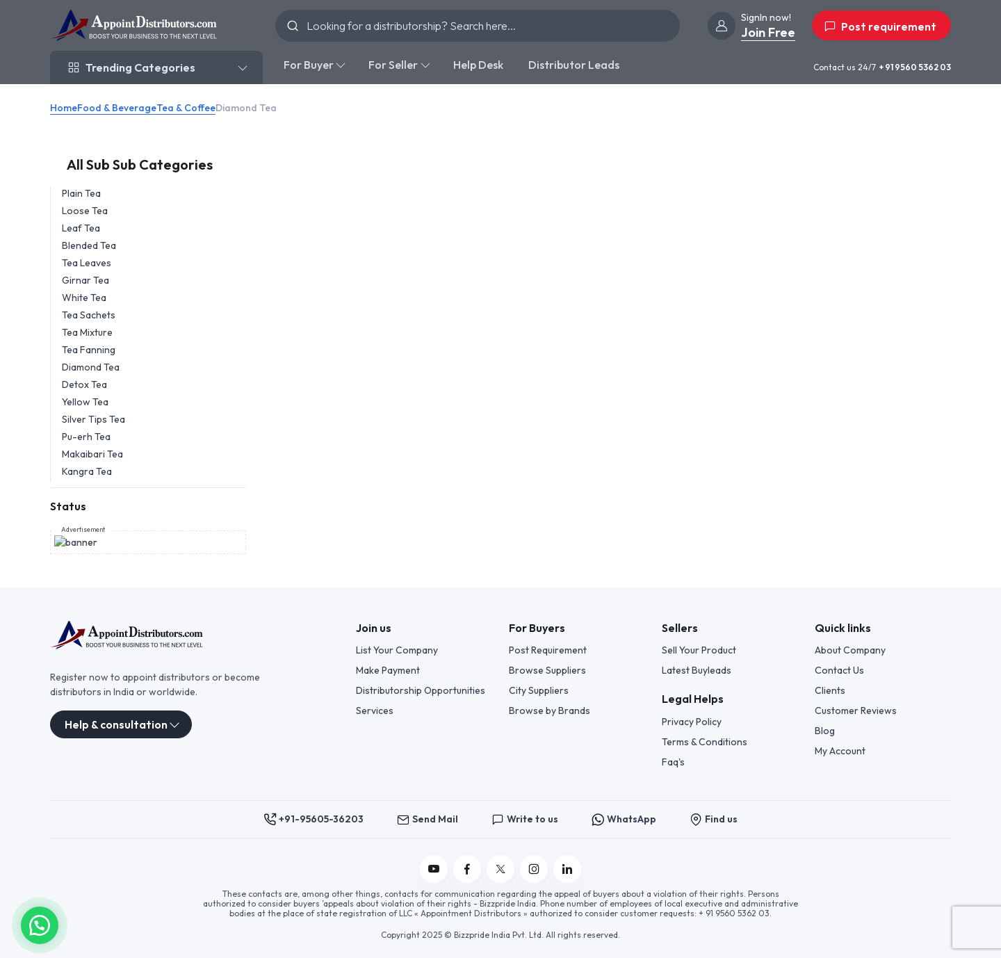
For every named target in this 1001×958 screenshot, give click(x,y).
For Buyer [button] (309, 65)
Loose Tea (85, 210)
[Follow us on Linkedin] (567, 868)
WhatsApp (624, 818)
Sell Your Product (699, 649)
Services (374, 710)
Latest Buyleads (696, 669)
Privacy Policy (692, 721)
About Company (850, 649)
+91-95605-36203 (313, 818)
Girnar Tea (85, 280)
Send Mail (427, 818)
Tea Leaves (86, 263)
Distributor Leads (573, 65)
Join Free (768, 32)
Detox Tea (84, 384)
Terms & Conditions (704, 741)
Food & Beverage (116, 108)
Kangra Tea (87, 471)
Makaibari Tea (92, 454)
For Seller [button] (393, 65)
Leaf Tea (81, 228)
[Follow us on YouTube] (434, 868)
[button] (39, 924)
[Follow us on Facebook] (467, 868)
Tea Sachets (88, 315)
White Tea (84, 297)
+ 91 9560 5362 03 (915, 67)
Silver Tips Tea (93, 419)
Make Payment (388, 669)
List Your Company (397, 649)
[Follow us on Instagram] (534, 868)
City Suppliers (539, 689)
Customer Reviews (856, 710)
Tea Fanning (88, 349)
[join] (721, 26)
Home (63, 108)
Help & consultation (116, 724)
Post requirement (880, 26)
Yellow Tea (85, 402)
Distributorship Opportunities (420, 689)
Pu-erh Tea (86, 436)
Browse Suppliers (547, 669)
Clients (830, 689)
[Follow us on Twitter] (500, 868)
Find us (714, 818)
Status (68, 506)
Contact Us (839, 669)
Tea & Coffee (185, 108)
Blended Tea (89, 245)
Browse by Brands (549, 710)
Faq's (673, 761)
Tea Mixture (87, 332)
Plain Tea (81, 193)
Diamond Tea (91, 367)
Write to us (524, 818)
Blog (825, 730)
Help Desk (478, 65)
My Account (840, 750)
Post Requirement (548, 649)
